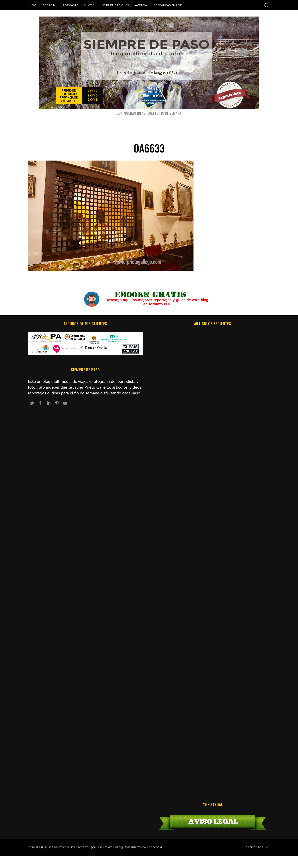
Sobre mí (49, 5)
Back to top (258, 847)
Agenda (141, 5)
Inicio (32, 5)
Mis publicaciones (115, 5)
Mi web (89, 5)
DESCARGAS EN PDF (168, 5)
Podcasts (70, 5)
